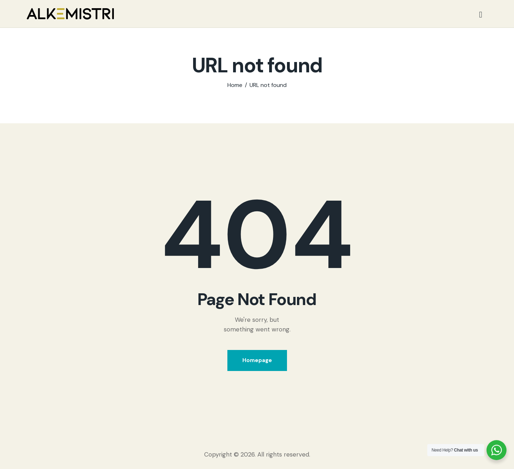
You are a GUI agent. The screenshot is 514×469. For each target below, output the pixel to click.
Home (234, 85)
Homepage (257, 360)
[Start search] (480, 15)
